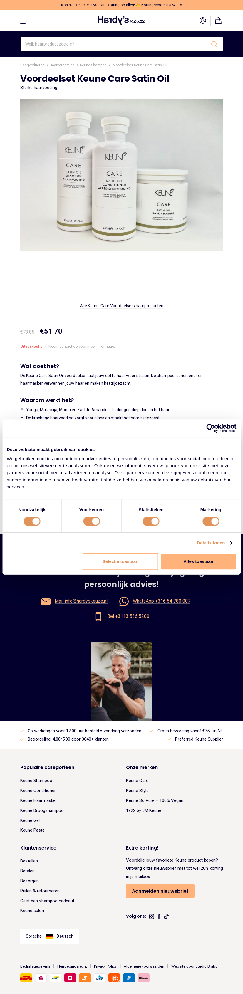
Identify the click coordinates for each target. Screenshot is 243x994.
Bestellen (29, 861)
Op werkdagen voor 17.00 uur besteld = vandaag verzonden (84, 731)
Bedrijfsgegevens (35, 966)
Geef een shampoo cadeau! (47, 901)
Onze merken (142, 767)
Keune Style (137, 790)
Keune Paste (32, 830)
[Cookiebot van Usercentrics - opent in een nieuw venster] (210, 428)
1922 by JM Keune (143, 810)
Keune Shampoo (93, 65)
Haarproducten (32, 65)
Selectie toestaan (121, 561)
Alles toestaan (198, 561)
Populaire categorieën (47, 767)
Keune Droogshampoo (42, 810)
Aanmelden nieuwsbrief (160, 891)
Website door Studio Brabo (194, 966)
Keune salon (32, 910)
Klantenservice (38, 848)
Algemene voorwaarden (144, 966)
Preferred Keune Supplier (199, 739)
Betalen (27, 871)
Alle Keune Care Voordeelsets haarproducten (121, 305)
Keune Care (137, 780)
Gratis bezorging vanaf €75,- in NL (190, 731)
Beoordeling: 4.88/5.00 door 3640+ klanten (68, 739)
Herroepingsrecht (72, 966)
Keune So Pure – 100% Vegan (154, 800)
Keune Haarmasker (38, 800)
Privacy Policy (105, 966)
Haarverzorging (62, 65)
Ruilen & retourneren (40, 891)
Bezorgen (29, 881)
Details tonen (211, 542)
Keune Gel (30, 820)
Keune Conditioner (38, 790)
